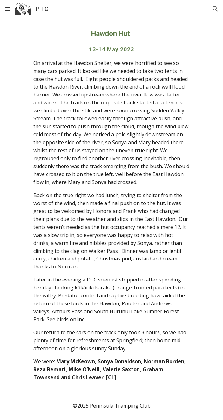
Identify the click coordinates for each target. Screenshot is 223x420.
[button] (7, 9)
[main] (111, 204)
